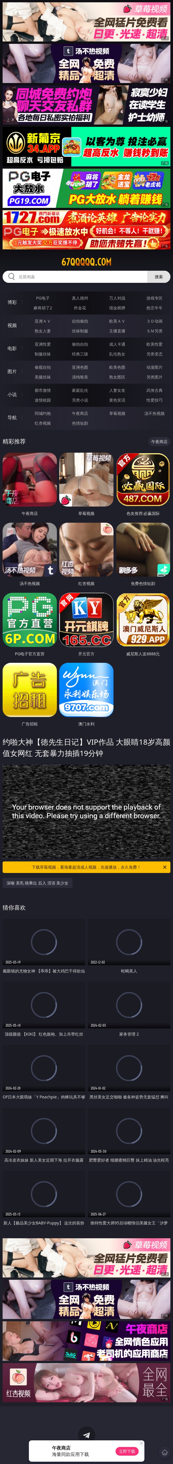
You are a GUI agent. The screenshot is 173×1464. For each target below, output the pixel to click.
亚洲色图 (80, 367)
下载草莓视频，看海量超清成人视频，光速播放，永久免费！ (100, 867)
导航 (12, 417)
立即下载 (127, 1451)
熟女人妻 (43, 331)
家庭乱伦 (80, 390)
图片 (12, 371)
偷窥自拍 (43, 367)
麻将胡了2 (43, 308)
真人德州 (80, 298)
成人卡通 (117, 344)
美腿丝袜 (43, 377)
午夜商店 (80, 413)
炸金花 (80, 308)
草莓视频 (117, 413)
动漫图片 (154, 367)
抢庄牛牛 (154, 308)
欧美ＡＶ (117, 321)
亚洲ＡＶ (43, 321)
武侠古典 (154, 390)
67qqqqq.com (86, 262)
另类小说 (80, 400)
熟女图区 (117, 377)
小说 (12, 394)
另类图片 (154, 377)
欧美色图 (117, 367)
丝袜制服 (80, 331)
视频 (12, 325)
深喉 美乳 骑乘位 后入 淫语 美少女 (37, 883)
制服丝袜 (43, 354)
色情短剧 (80, 423)
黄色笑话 (117, 400)
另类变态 (154, 354)
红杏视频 (43, 423)
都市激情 (43, 390)
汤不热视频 (154, 413)
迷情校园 (43, 400)
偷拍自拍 (80, 344)
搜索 (159, 276)
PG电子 (43, 298)
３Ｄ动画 (154, 321)
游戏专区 (154, 298)
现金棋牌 (117, 308)
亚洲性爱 (43, 344)
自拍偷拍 (80, 321)
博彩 (12, 302)
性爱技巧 (154, 400)
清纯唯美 (80, 377)
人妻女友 (117, 390)
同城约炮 (43, 413)
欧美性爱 (154, 344)
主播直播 (117, 331)
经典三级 (80, 354)
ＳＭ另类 (154, 331)
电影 (12, 348)
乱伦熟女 (117, 354)
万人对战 (117, 298)
